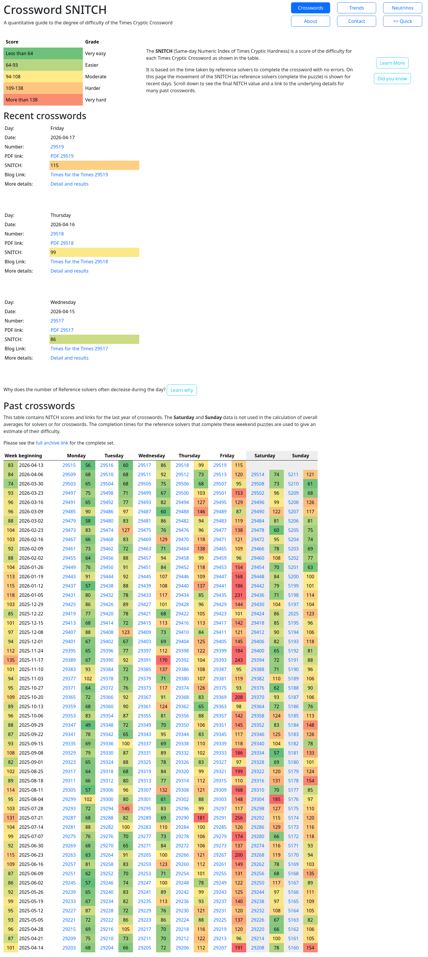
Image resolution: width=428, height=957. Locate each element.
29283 (144, 827)
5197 (293, 604)
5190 (293, 669)
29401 (69, 641)
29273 (220, 845)
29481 (144, 521)
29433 (144, 595)
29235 (144, 901)
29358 (257, 716)
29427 (144, 604)
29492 (107, 502)
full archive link (52, 443)
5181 (293, 753)
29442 (257, 586)
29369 (220, 697)
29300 (107, 799)
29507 (220, 484)
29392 (182, 660)
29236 (182, 901)
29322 (257, 771)
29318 (107, 771)
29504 (107, 484)
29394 (257, 660)
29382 (257, 678)
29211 (144, 938)
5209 (293, 493)
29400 (257, 651)
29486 (107, 511)
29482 (182, 521)
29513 (220, 474)
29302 (182, 799)
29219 (220, 929)
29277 (144, 836)
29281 (69, 827)
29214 (257, 938)
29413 (69, 623)
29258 (107, 864)
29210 (107, 938)
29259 (144, 864)
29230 (182, 910)
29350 (182, 725)
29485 (69, 511)
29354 (107, 716)
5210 (293, 484)
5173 (293, 827)
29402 (107, 641)
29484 (257, 521)
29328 (257, 762)
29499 (144, 493)
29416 (182, 623)
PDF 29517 (62, 330)
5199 (293, 586)
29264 (107, 855)
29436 (257, 595)
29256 (257, 873)
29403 (144, 641)
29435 (220, 595)
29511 (144, 474)
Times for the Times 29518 (79, 261)
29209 (69, 938)
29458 (182, 558)
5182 (293, 743)
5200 (293, 576)
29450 (107, 567)
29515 (69, 465)
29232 (257, 910)
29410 (182, 632)
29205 (144, 948)
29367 (144, 697)
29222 (107, 920)
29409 (144, 632)
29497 (69, 493)
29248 (182, 883)
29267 (220, 855)
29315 (220, 780)
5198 (293, 595)
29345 (220, 734)
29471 (220, 539)
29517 (57, 321)
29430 (257, 604)
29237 (220, 901)
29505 (144, 484)
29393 (220, 660)
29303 (220, 799)
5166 (293, 892)
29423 (220, 613)
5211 (293, 474)
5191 (293, 660)
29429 (220, 604)
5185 (293, 716)
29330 (107, 753)
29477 (220, 530)
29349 (144, 725)
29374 (182, 688)
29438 (107, 586)
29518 (57, 234)
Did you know (392, 78)
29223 (144, 920)
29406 (257, 641)
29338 (182, 743)
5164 (293, 910)
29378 (107, 678)
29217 (144, 929)
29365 (69, 697)
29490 (257, 511)
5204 (293, 539)
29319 (144, 771)
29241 (144, 892)
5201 (293, 567)
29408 (107, 632)
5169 (293, 864)
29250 (257, 883)
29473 (69, 530)
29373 (144, 688)
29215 (69, 929)
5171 (293, 845)
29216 (107, 929)
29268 (257, 855)
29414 (107, 623)
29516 (107, 465)
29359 (69, 706)
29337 (144, 743)
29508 (257, 484)
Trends (356, 8)
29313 (144, 780)
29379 (144, 678)
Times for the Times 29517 (79, 348)
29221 (69, 920)
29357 (220, 716)
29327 (220, 762)
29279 (220, 836)
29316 (257, 780)
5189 (293, 678)
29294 (107, 808)
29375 (220, 688)
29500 (182, 493)
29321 (220, 771)
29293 (69, 808)
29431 (69, 595)
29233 (69, 901)
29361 (144, 706)
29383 (69, 669)
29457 (144, 558)
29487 (144, 511)
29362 (182, 706)
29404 (182, 641)
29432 (107, 595)
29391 (144, 660)
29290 (182, 818)
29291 (220, 818)
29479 (69, 521)
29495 (220, 502)
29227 (69, 910)
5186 (293, 706)
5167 (293, 883)
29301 (144, 799)
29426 (107, 604)
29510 (107, 474)
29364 (257, 706)
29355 (144, 716)
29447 (220, 576)
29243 (220, 892)
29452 (182, 567)
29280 (257, 836)
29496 (257, 502)
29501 (220, 493)
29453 (220, 567)
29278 (182, 836)
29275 (69, 836)
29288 (107, 818)
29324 (107, 762)
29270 (107, 845)
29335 (69, 743)
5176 (293, 799)
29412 (257, 632)
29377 (69, 678)
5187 (293, 697)
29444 (107, 576)
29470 (182, 539)
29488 (182, 511)
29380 (182, 678)
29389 (69, 660)
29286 (257, 827)
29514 (257, 474)
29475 (144, 530)
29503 (69, 484)
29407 (69, 632)
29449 (69, 567)
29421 (144, 613)
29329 (69, 753)
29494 (182, 502)
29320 (182, 771)
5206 (293, 521)
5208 (293, 502)
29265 (144, 855)
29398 (182, 651)
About (310, 21)
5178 (293, 780)
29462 (107, 548)
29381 (220, 678)
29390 (107, 660)
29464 (182, 548)
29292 (257, 818)
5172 (293, 836)
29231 (220, 910)
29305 (69, 790)
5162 (293, 929)
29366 (107, 697)
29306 (107, 790)
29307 (144, 790)
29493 (144, 502)
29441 (220, 586)
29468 (107, 539)
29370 (257, 697)
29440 (182, 586)
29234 (107, 901)
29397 (144, 651)
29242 (182, 892)
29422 (182, 613)
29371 (69, 688)
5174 (293, 818)
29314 (182, 780)
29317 (69, 771)
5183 (293, 734)
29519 (57, 147)
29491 (69, 502)
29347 (69, 725)
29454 (257, 567)
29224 (182, 920)
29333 (220, 753)
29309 (220, 790)
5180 (293, 762)
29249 (220, 883)
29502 (257, 493)
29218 (182, 929)
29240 (107, 892)
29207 (220, 948)
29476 (182, 530)
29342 (107, 734)
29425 (69, 604)
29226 (257, 920)
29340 (257, 743)
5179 (293, 771)
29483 (220, 521)
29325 (144, 762)
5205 (293, 530)
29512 (182, 474)
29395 (69, 651)
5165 (293, 901)
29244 (257, 892)
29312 (107, 780)
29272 (182, 845)
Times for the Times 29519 (79, 174)
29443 (69, 576)
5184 (293, 725)
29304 (257, 799)
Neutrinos (403, 8)
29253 (144, 873)
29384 (107, 669)
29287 (69, 818)
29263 (69, 855)
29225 (220, 920)
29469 (144, 539)
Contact (356, 21)
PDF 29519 (62, 156)
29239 (69, 892)
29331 (144, 753)
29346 (257, 734)
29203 (69, 948)
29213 (220, 938)
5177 (293, 790)
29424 (257, 613)
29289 (144, 818)
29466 (257, 548)
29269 (69, 845)
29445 (144, 576)
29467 (69, 539)
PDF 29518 (62, 243)
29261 (220, 864)
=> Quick (402, 21)
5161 (293, 938)
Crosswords (310, 8)
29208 (257, 948)
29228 (107, 910)
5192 (293, 651)
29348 (107, 725)
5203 (293, 548)
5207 (293, 511)
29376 (257, 688)
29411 (220, 632)
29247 (144, 883)
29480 (107, 521)
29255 (220, 873)
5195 (293, 623)
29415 (144, 623)
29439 (144, 586)
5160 (293, 948)
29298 (257, 808)
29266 (182, 855)
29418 (257, 623)
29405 (220, 641)
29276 (107, 836)
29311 (69, 780)
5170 (293, 855)
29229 (144, 910)
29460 (257, 558)
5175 (293, 808)
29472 (257, 539)
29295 (144, 808)
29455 (69, 558)
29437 (69, 586)
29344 (182, 734)
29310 (257, 790)
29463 (144, 548)
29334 (257, 753)
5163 (293, 920)
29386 (182, 669)
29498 (107, 493)
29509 (69, 474)
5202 (293, 558)
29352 (257, 725)
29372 (107, 688)
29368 (182, 697)
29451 (144, 567)
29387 (220, 669)
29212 (182, 938)
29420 (107, 613)
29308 (182, 790)
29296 (182, 808)
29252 (107, 873)
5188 (293, 688)
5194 (293, 632)
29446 (182, 576)
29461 (69, 548)
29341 (69, 734)
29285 (220, 827)
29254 (182, 873)
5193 (293, 641)
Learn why (182, 390)
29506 (182, 484)
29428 (182, 604)
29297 (220, 808)
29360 (107, 706)
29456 (107, 558)
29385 (144, 669)
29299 (69, 799)
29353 (69, 716)
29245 (69, 883)
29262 (257, 864)
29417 (220, 623)
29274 (257, 845)
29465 (220, 548)
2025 (293, 613)
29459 (220, 558)
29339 (220, 743)
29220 (257, 929)
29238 (257, 901)
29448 (257, 576)
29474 (107, 530)
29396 (107, 651)
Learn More (392, 63)
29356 (182, 716)
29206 (182, 948)
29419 (69, 613)
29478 (257, 530)
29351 (220, 725)
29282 (107, 827)
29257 (69, 864)
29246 (107, 883)
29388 (257, 669)
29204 (107, 948)
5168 (293, 873)
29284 (182, 827)
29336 (107, 743)
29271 (144, 845)
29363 (220, 706)
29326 (182, 762)
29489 (220, 511)
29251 (69, 873)
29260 (182, 864)
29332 (182, 753)
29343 (144, 734)
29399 (220, 651)
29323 (69, 762)
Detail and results (70, 184)
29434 (182, 595)
